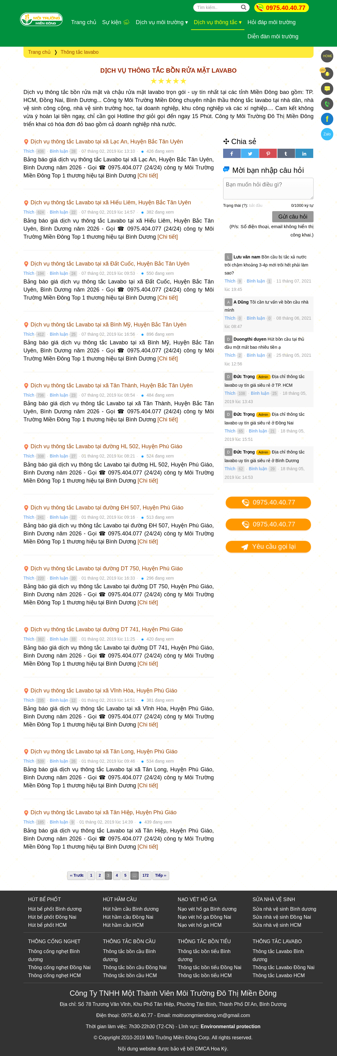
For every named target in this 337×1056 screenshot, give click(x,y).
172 (146, 875)
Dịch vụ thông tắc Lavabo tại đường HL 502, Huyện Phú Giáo (102, 446)
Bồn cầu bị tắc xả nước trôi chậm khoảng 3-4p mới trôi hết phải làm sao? (266, 264)
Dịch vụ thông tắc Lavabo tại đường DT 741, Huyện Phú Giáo (103, 629)
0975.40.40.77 (286, 7)
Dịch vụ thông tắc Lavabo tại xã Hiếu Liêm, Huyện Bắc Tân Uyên (107, 202)
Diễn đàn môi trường (273, 36)
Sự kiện (116, 22)
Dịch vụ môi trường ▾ (162, 22)
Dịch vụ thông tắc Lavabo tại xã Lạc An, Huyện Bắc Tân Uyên (103, 141)
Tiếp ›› (160, 875)
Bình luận (59, 151)
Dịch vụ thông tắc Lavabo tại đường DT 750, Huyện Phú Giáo (103, 568)
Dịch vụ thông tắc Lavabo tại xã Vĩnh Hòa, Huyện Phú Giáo (100, 691)
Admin (263, 377)
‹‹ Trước (77, 875)
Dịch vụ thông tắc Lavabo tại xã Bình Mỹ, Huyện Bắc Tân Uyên (104, 324)
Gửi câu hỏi (292, 217)
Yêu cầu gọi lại (268, 547)
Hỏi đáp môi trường (272, 22)
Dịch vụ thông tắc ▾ (218, 22)
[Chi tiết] (148, 175)
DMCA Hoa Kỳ (211, 1048)
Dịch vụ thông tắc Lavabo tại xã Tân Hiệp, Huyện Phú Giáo (100, 812)
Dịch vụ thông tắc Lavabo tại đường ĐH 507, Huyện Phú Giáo (103, 508)
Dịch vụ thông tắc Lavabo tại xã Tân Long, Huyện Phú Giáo (100, 751)
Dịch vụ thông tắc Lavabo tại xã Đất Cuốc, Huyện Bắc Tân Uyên (106, 264)
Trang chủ (83, 22)
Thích (28, 151)
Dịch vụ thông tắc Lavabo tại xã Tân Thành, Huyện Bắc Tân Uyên (108, 385)
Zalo (327, 134)
